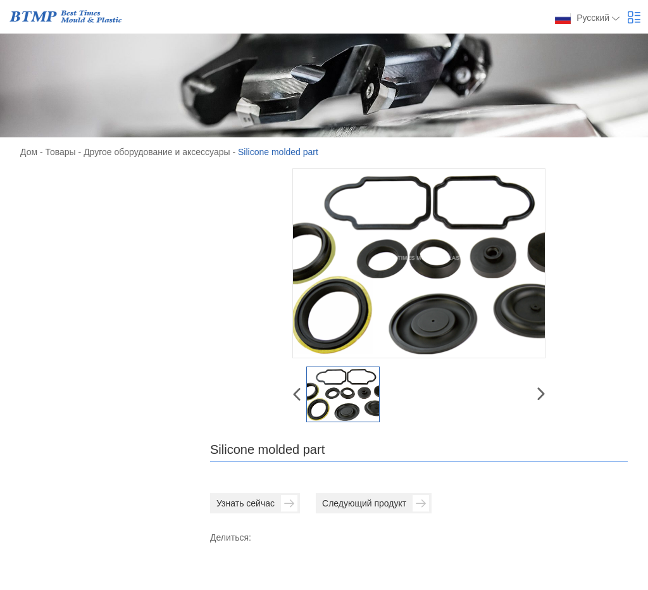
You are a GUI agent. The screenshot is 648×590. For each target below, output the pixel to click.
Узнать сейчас (256, 503)
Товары (61, 152)
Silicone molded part (278, 152)
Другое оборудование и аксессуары (157, 152)
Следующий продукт (375, 503)
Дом (28, 152)
